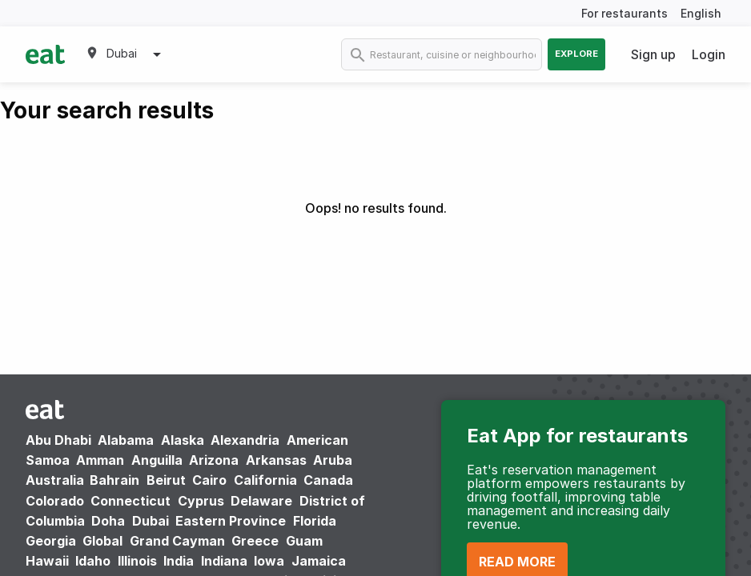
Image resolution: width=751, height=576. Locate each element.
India (178, 561)
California (265, 480)
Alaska (182, 440)
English (701, 13)
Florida (314, 521)
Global (102, 541)
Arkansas (276, 460)
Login (708, 54)
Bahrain (114, 480)
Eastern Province (230, 521)
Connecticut (130, 501)
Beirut (166, 480)
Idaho (92, 561)
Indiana (224, 561)
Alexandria (245, 440)
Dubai (150, 521)
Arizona (214, 460)
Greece (255, 541)
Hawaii (47, 561)
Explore (576, 53)
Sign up (653, 54)
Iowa (269, 561)
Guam (304, 541)
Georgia (51, 541)
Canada (328, 480)
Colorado (55, 501)
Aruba (332, 460)
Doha (108, 521)
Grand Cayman (177, 541)
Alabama (126, 440)
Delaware (261, 501)
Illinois (137, 561)
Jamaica (318, 561)
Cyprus (201, 501)
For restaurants (624, 13)
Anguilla (157, 460)
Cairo (209, 480)
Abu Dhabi (58, 440)
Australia (56, 480)
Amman (100, 460)
